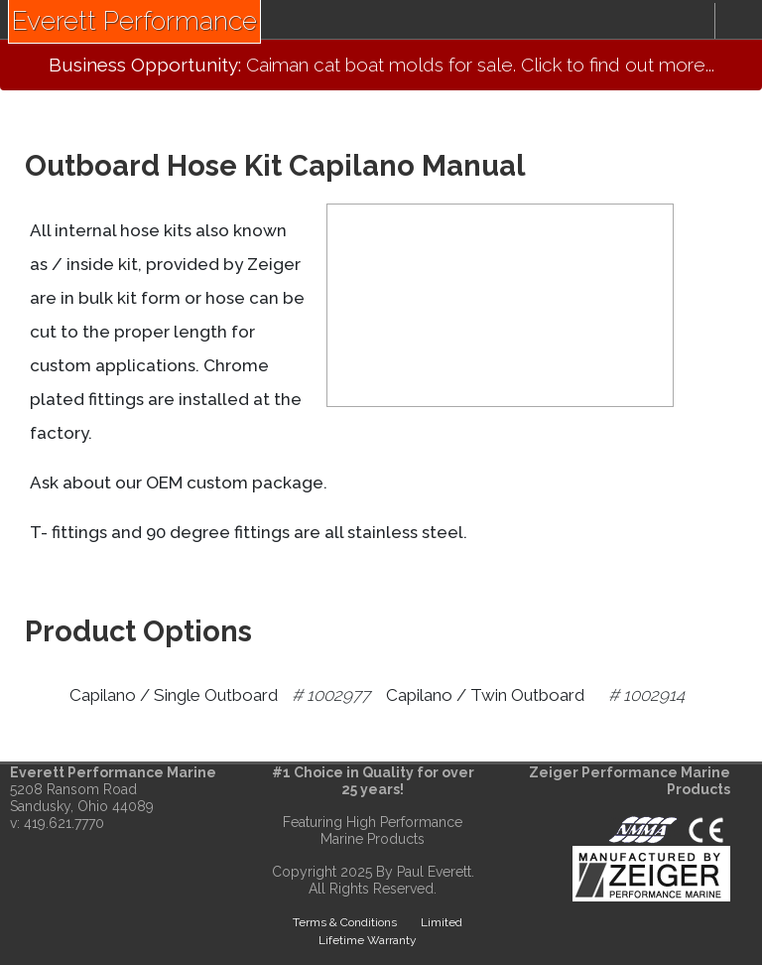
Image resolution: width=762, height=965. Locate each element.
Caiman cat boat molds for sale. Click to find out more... (381, 64)
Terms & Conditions (345, 922)
